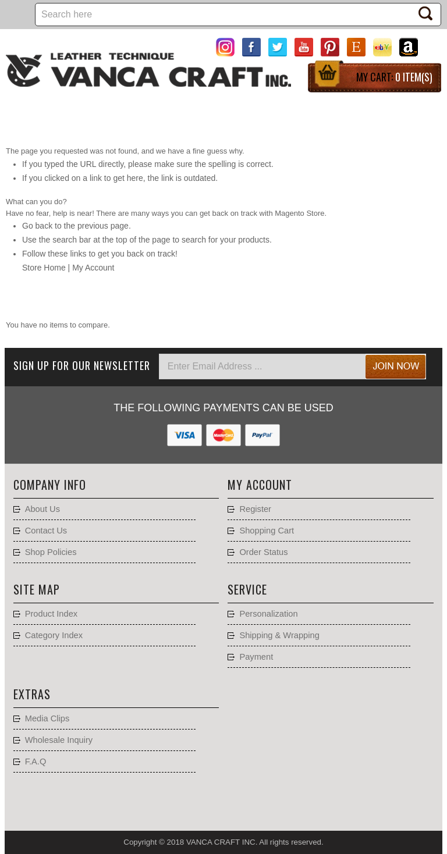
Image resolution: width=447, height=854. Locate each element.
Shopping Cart (266, 530)
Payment (256, 656)
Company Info (49, 484)
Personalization (268, 613)
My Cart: (394, 76)
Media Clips (47, 718)
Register (255, 509)
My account (260, 484)
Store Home (44, 267)
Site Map (36, 589)
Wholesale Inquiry (59, 740)
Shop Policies (51, 552)
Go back (37, 225)
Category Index (54, 635)
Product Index (51, 613)
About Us (42, 509)
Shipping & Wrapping (279, 635)
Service (247, 589)
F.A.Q (36, 761)
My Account (93, 267)
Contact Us (46, 530)
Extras (32, 694)
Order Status (263, 552)
